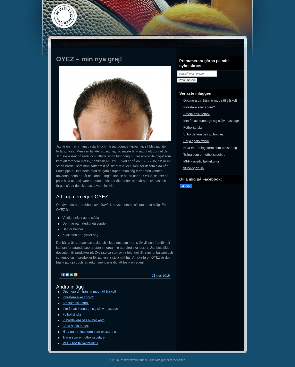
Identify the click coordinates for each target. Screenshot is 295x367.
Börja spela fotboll (75, 326)
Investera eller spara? (78, 297)
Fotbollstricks (72, 314)
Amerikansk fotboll (75, 303)
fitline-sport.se (193, 168)
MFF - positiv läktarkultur (80, 343)
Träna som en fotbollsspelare (83, 337)
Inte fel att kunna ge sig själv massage (90, 308)
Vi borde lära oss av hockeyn (83, 320)
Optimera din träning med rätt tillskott (89, 291)
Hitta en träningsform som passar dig (89, 331)
